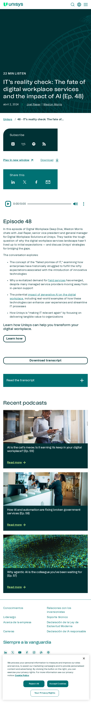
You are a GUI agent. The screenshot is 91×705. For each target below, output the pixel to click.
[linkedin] (13, 182)
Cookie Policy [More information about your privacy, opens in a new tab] (22, 675)
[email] (48, 182)
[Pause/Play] (8, 204)
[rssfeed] (44, 144)
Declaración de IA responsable (66, 631)
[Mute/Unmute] (75, 203)
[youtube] (20, 652)
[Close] (83, 658)
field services (56, 280)
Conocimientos (13, 608)
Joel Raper (34, 104)
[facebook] (36, 182)
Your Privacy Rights (44, 693)
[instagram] (34, 652)
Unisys (7, 119)
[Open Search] (72, 4)
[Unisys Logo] (13, 4)
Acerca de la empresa (17, 622)
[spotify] (33, 144)
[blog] (41, 652)
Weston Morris (52, 104)
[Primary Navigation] (85, 4)
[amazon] (23, 144)
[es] (79, 4)
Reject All (34, 684)
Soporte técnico (57, 617)
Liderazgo (9, 617)
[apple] (13, 144)
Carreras (8, 631)
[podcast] (48, 652)
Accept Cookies (57, 684)
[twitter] (24, 182)
